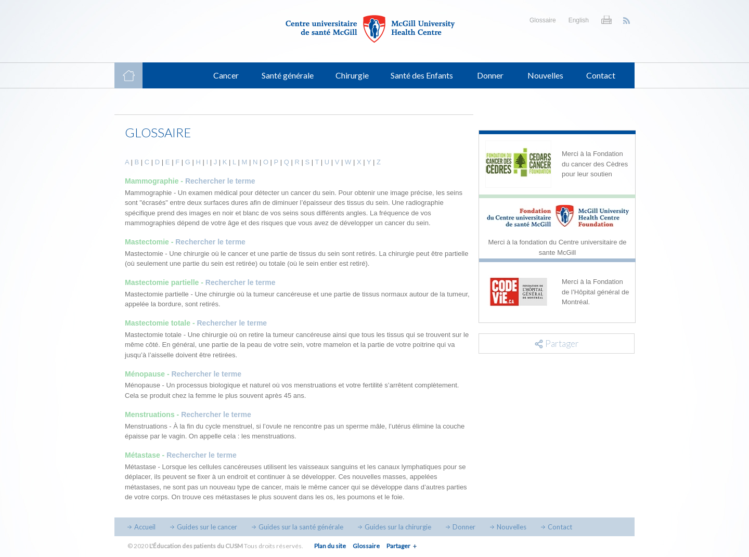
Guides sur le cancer (207, 527)
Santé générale (288, 75)
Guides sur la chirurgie (398, 527)
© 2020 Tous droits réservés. (215, 546)
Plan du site (330, 546)
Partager (398, 546)
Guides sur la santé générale (301, 527)
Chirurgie (352, 75)
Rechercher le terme (220, 181)
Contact (600, 75)
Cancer (226, 75)
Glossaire (543, 20)
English (579, 20)
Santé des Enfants (422, 75)
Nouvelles (545, 75)
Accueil (145, 527)
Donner (490, 75)
